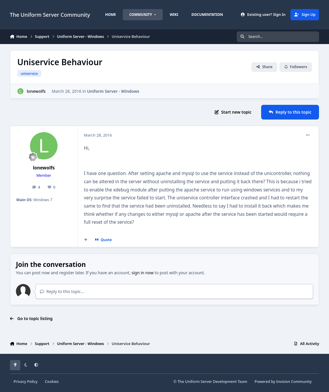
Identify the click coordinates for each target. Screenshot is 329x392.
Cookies (52, 381)
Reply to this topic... (62, 291)
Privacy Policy (25, 381)
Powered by (283, 381)
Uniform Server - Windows (113, 91)
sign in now (143, 272)
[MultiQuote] (85, 240)
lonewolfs (36, 91)
